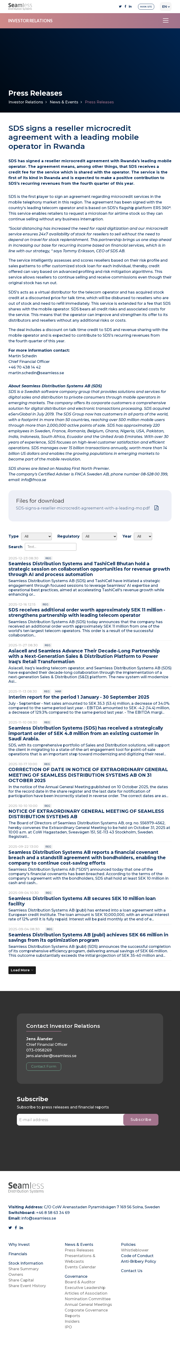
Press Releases (79, 1250)
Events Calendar (80, 1267)
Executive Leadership (85, 1287)
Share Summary (23, 1269)
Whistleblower (135, 1250)
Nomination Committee (88, 1299)
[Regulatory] (99, 536)
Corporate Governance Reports (86, 1313)
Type (13, 536)
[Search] (50, 547)
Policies (128, 1244)
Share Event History (27, 1286)
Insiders (72, 1321)
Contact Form (43, 1066)
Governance (76, 1276)
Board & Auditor (80, 1282)
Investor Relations (25, 102)
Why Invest (19, 1244)
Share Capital (21, 1280)
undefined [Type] (36, 536)
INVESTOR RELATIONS (30, 20)
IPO (68, 1327)
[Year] (143, 536)
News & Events (64, 102)
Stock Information (25, 1263)
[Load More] (22, 970)
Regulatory (68, 536)
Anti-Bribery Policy (138, 1261)
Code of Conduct (137, 1256)
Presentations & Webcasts (80, 1259)
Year (127, 536)
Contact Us (131, 1271)
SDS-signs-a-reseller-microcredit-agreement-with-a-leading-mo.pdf (83, 508)
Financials (17, 1254)
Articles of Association (86, 1293)
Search (15, 547)
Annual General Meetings (88, 1304)
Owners (15, 1274)
